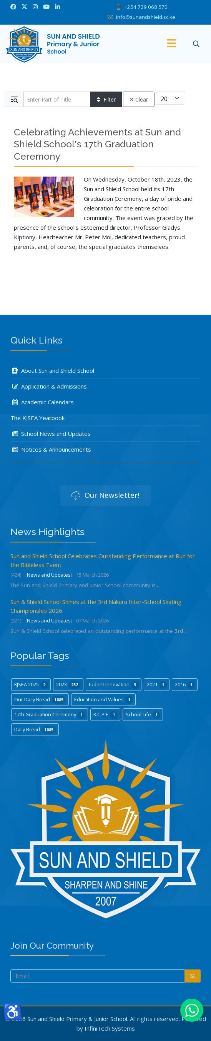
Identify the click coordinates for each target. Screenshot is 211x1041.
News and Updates (49, 574)
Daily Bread (35, 730)
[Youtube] (46, 6)
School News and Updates (50, 433)
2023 (68, 685)
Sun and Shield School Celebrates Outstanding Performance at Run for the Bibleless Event (102, 560)
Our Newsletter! (105, 495)
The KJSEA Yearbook (37, 418)
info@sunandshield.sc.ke (145, 16)
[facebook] (13, 6)
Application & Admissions (48, 386)
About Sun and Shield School (52, 370)
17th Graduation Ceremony (49, 715)
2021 (157, 685)
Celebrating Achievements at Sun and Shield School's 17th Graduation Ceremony (97, 144)
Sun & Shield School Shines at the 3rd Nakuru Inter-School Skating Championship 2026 (95, 606)
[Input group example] (57, 99)
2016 (185, 685)
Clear (139, 99)
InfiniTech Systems (110, 1028)
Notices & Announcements (50, 449)
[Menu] (171, 44)
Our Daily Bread (40, 700)
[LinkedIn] (57, 6)
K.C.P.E (105, 715)
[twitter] (24, 6)
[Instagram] (35, 6)
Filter (106, 99)
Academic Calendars (42, 402)
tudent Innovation (114, 685)
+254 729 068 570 (146, 6)
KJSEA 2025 (31, 685)
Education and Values (103, 700)
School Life (143, 715)
